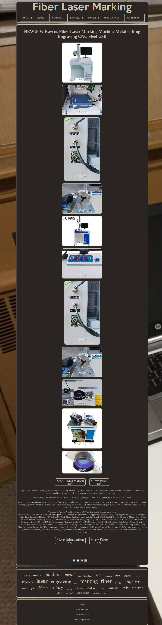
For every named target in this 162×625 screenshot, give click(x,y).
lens (75, 583)
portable (70, 593)
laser (42, 581)
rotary (57, 587)
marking (89, 581)
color (105, 593)
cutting (96, 593)
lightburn (88, 576)
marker (137, 588)
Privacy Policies (82, 614)
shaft (99, 575)
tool (137, 575)
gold (33, 588)
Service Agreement (82, 619)
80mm (43, 588)
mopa (37, 575)
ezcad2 (24, 589)
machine (53, 574)
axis (125, 587)
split (59, 592)
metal (70, 574)
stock (79, 576)
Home (82, 604)
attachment (83, 592)
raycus (27, 581)
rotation (109, 576)
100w (102, 589)
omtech (127, 575)
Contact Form (82, 609)
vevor (118, 583)
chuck (27, 575)
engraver (133, 581)
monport (112, 588)
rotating (69, 589)
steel (118, 575)
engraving (61, 581)
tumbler (79, 588)
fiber (106, 581)
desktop (91, 588)
